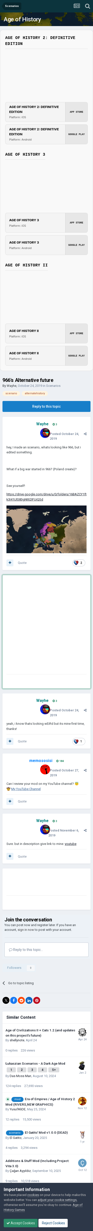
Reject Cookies (53, 1223)
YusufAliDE (18, 1109)
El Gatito (16, 1138)
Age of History (22, 19)
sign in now (26, 930)
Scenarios (53, 386)
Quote (22, 563)
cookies (33, 1195)
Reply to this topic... (26, 950)
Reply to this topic (46, 406)
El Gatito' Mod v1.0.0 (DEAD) (46, 1132)
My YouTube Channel (26, 789)
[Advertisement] (46, 625)
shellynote (17, 1040)
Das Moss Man (20, 1076)
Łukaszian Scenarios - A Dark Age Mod (35, 1063)
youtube (70, 844)
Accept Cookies (20, 1223)
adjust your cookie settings (57, 1200)
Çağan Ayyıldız (20, 1171)
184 (60, 761)
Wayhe (11, 386)
